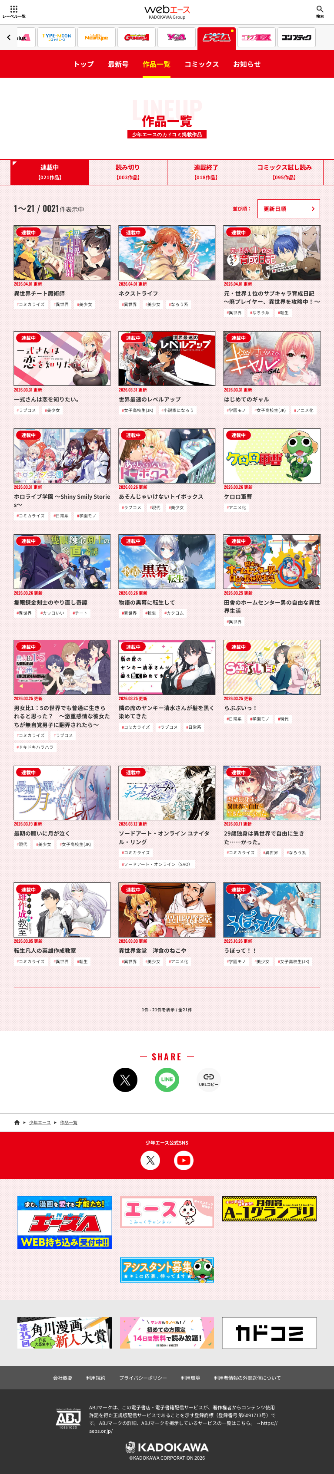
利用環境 (190, 1377)
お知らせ (247, 64)
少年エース (40, 1122)
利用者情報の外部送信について (247, 1377)
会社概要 (62, 1377)
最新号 (118, 64)
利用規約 (95, 1377)
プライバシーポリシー (143, 1377)
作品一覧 (156, 64)
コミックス (201, 64)
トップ (83, 64)
